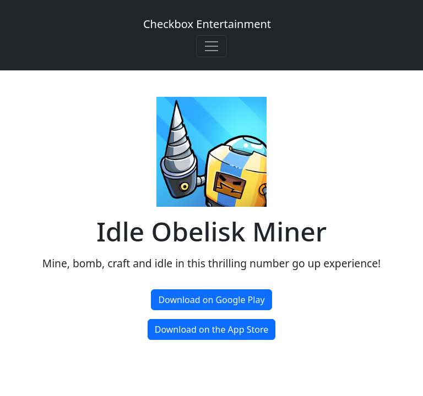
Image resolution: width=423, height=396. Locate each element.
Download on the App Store (211, 329)
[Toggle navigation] (211, 46)
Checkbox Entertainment (207, 23)
